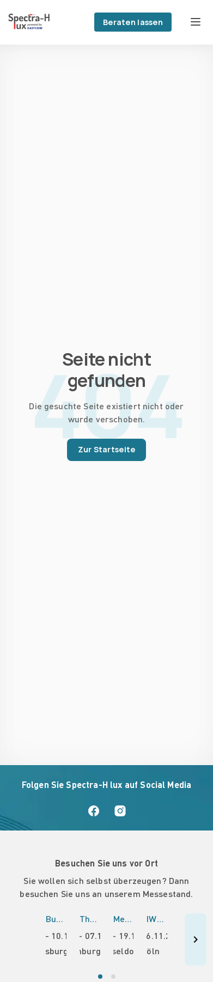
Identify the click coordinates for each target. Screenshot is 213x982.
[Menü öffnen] (195, 22)
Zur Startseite (107, 449)
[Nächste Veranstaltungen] (195, 939)
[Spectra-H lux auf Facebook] (93, 810)
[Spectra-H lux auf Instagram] (119, 810)
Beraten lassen (133, 22)
